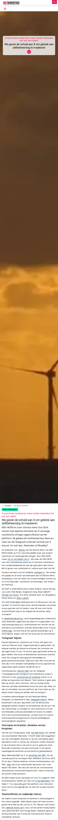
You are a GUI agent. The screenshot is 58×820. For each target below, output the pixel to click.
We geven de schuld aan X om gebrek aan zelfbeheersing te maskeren (29, 46)
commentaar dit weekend (28, 677)
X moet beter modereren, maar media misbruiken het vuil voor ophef (29, 39)
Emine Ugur (7, 631)
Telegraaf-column (39, 699)
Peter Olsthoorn (10, 509)
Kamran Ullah (23, 671)
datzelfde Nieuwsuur (13, 618)
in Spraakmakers (42, 781)
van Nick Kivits (37, 733)
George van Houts (10, 595)
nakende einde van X (15, 808)
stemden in (39, 572)
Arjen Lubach (23, 598)
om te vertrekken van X (18, 559)
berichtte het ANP (37, 755)
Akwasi (22, 550)
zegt (9, 764)
